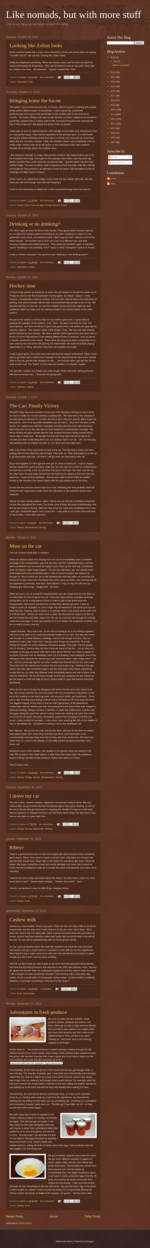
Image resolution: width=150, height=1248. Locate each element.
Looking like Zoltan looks (35, 45)
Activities (21, 387)
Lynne (113, 178)
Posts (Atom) (25, 1223)
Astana (31, 267)
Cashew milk (22, 919)
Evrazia (13, 1135)
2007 (113, 142)
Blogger (90, 1241)
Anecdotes (22, 82)
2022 (113, 72)
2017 (113, 95)
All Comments (117, 162)
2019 (113, 86)
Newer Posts (14, 1216)
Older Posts (92, 1216)
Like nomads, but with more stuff (73, 14)
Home (54, 1216)
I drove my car (24, 796)
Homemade (29, 993)
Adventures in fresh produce (38, 1012)
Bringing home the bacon (35, 100)
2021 (113, 77)
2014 (113, 109)
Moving (42, 527)
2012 (113, 119)
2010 (113, 128)
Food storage (37, 205)
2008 (113, 137)
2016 (113, 100)
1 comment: (46, 989)
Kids (30, 82)
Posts (113, 157)
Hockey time (22, 285)
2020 (113, 81)
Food (26, 205)
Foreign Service (52, 205)
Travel (64, 205)
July (115, 61)
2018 (113, 91)
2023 (113, 57)
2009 (113, 133)
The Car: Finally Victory (34, 405)
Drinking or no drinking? (34, 224)
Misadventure (31, 527)
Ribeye (16, 847)
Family (20, 205)
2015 (113, 105)
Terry (112, 183)
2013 (113, 114)
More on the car (25, 546)
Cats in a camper (120, 65)
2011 (113, 123)
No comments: (47, 77)
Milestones (38, 829)
